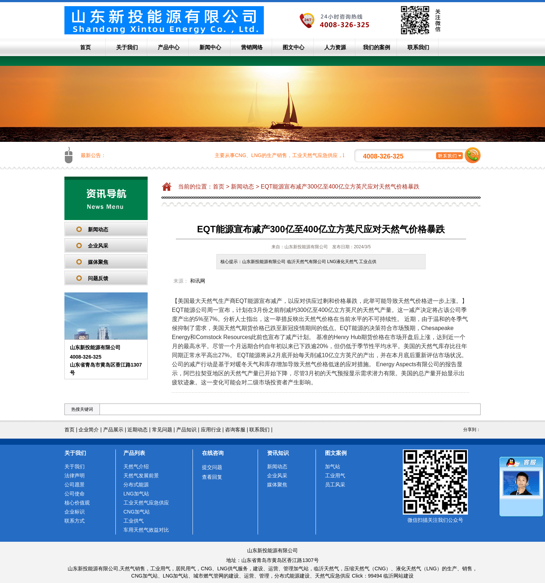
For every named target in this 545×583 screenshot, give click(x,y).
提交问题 (212, 467)
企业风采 (98, 246)
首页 (85, 47)
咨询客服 (235, 429)
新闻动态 (98, 229)
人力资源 (335, 47)
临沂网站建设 (398, 576)
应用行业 (211, 429)
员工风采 (335, 484)
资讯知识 (278, 453)
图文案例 (336, 453)
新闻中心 (210, 47)
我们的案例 (376, 47)
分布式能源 (136, 484)
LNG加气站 (136, 494)
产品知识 (186, 429)
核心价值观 (77, 503)
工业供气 (133, 521)
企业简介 (89, 429)
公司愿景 (74, 484)
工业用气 (335, 475)
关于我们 (127, 47)
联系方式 (74, 521)
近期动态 (137, 429)
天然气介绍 (136, 466)
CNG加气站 (136, 512)
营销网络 (252, 47)
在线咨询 (213, 453)
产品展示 (113, 429)
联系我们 (418, 47)
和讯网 (197, 281)
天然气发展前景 (141, 475)
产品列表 (134, 453)
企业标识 (74, 512)
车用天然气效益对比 (146, 530)
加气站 (332, 466)
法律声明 (74, 475)
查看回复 (212, 477)
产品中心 (168, 47)
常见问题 (162, 429)
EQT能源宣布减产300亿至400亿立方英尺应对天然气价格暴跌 (340, 186)
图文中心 (293, 47)
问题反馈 (98, 278)
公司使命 (74, 494)
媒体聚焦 (98, 262)
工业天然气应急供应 (146, 503)
